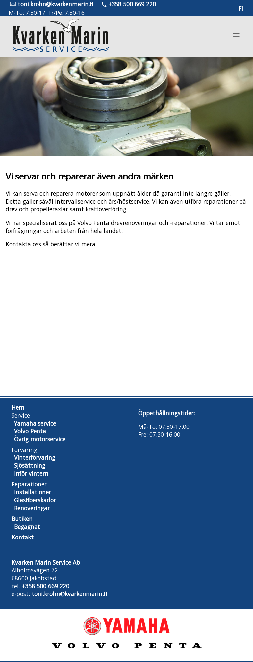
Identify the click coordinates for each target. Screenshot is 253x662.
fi (241, 8)
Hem (18, 407)
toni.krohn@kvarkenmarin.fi (55, 4)
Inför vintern (31, 473)
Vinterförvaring (34, 457)
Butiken (22, 519)
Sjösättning (29, 465)
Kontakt (23, 537)
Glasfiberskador (35, 500)
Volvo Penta (30, 431)
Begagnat (27, 527)
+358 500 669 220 (132, 4)
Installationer (32, 492)
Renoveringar (32, 508)
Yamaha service (35, 423)
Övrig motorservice (39, 439)
